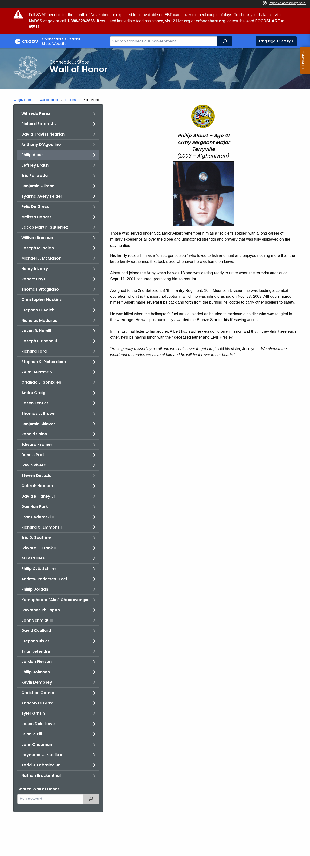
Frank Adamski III (37, 517)
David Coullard (36, 630)
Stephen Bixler (35, 641)
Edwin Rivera (33, 465)
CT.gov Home (23, 100)
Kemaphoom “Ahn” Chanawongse (55, 599)
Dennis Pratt (33, 455)
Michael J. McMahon (41, 258)
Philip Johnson (35, 672)
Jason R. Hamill (36, 330)
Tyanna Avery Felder (41, 196)
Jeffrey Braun (35, 165)
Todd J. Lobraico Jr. (41, 765)
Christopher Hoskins (41, 299)
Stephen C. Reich (37, 310)
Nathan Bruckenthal (41, 775)
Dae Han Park (34, 506)
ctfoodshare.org (210, 21)
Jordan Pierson (36, 661)
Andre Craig (33, 393)
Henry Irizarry (34, 268)
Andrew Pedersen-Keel (44, 579)
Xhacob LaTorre (37, 703)
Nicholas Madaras (39, 320)
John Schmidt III (37, 620)
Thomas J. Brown (38, 413)
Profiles (70, 100)
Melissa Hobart (36, 217)
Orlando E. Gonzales (41, 382)
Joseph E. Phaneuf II (40, 341)
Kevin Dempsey (36, 682)
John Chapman (36, 744)
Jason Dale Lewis (38, 724)
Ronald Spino (34, 434)
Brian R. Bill (31, 734)
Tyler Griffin (33, 713)
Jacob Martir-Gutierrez (44, 227)
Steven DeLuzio (36, 475)
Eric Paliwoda (34, 175)
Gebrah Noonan (37, 486)
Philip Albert (33, 155)
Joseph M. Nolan (37, 248)
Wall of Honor (48, 100)
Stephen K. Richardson (43, 361)
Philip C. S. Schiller (38, 568)
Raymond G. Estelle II (41, 755)
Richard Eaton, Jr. (38, 124)
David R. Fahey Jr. (38, 496)
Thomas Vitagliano (40, 289)
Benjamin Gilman (37, 186)
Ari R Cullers (33, 558)
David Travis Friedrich (43, 134)
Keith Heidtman (36, 372)
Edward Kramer (36, 444)
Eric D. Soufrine (36, 537)
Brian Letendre (35, 651)
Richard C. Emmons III (42, 527)
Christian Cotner (37, 692)
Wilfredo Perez (35, 113)
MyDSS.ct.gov (42, 21)
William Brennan (37, 237)
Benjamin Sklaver (38, 424)
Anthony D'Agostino (41, 144)
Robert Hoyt (33, 279)
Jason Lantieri (35, 403)
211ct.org (181, 21)
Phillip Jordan (34, 589)
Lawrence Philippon (40, 610)
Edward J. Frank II (38, 548)
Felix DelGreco (35, 206)
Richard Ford (34, 351)
